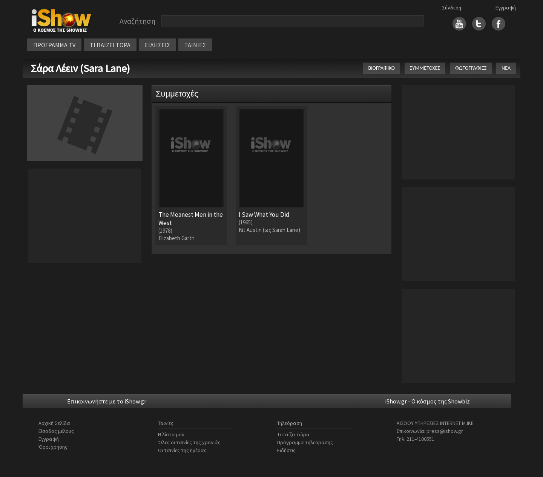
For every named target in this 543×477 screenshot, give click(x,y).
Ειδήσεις (286, 450)
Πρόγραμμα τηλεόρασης (305, 442)
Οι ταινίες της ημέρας (182, 450)
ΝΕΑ (506, 68)
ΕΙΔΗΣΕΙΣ (157, 45)
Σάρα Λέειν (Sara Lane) (80, 68)
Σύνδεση (451, 7)
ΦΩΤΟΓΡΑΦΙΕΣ (470, 68)
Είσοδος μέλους (56, 431)
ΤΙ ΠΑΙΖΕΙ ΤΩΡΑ (110, 45)
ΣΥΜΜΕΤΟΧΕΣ (425, 68)
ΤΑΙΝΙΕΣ (195, 45)
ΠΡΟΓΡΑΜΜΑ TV (54, 45)
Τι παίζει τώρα (293, 434)
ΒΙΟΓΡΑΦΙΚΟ (381, 68)
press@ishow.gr (444, 431)
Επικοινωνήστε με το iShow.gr (106, 401)
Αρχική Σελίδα (54, 423)
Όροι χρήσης (52, 446)
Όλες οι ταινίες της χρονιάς (189, 442)
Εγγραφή (505, 7)
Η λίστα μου (171, 434)
